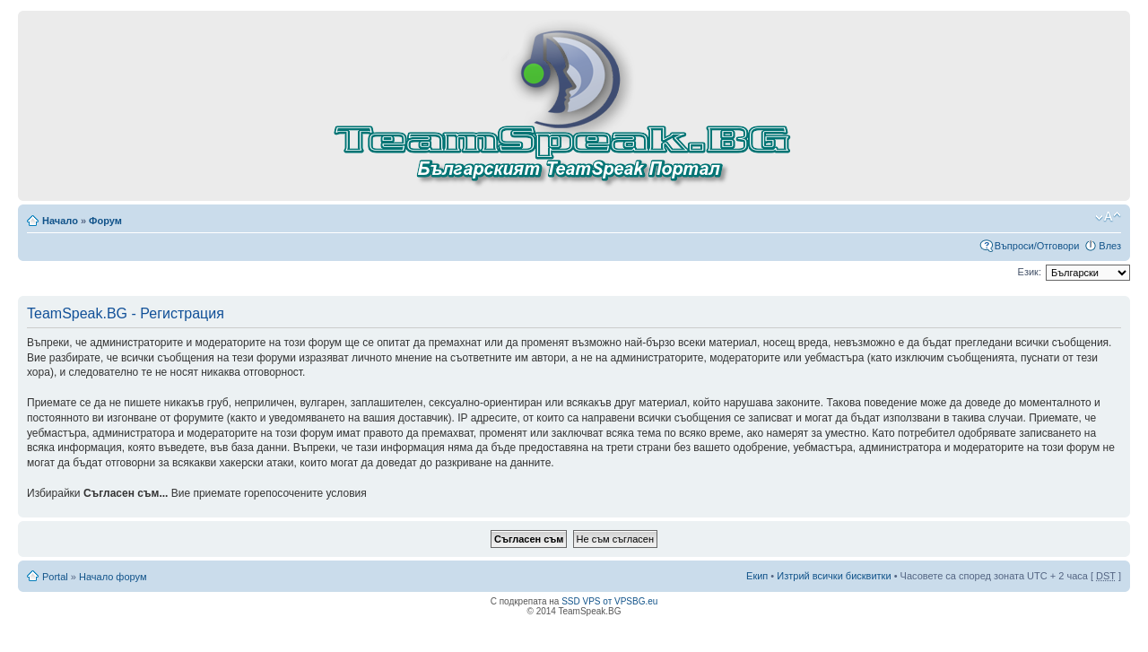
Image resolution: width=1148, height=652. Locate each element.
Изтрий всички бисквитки (834, 575)
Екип (757, 575)
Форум (105, 220)
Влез (1110, 245)
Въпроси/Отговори (1037, 245)
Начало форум (113, 576)
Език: (1029, 271)
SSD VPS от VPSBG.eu (609, 601)
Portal (55, 576)
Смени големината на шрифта (1108, 217)
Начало (60, 220)
